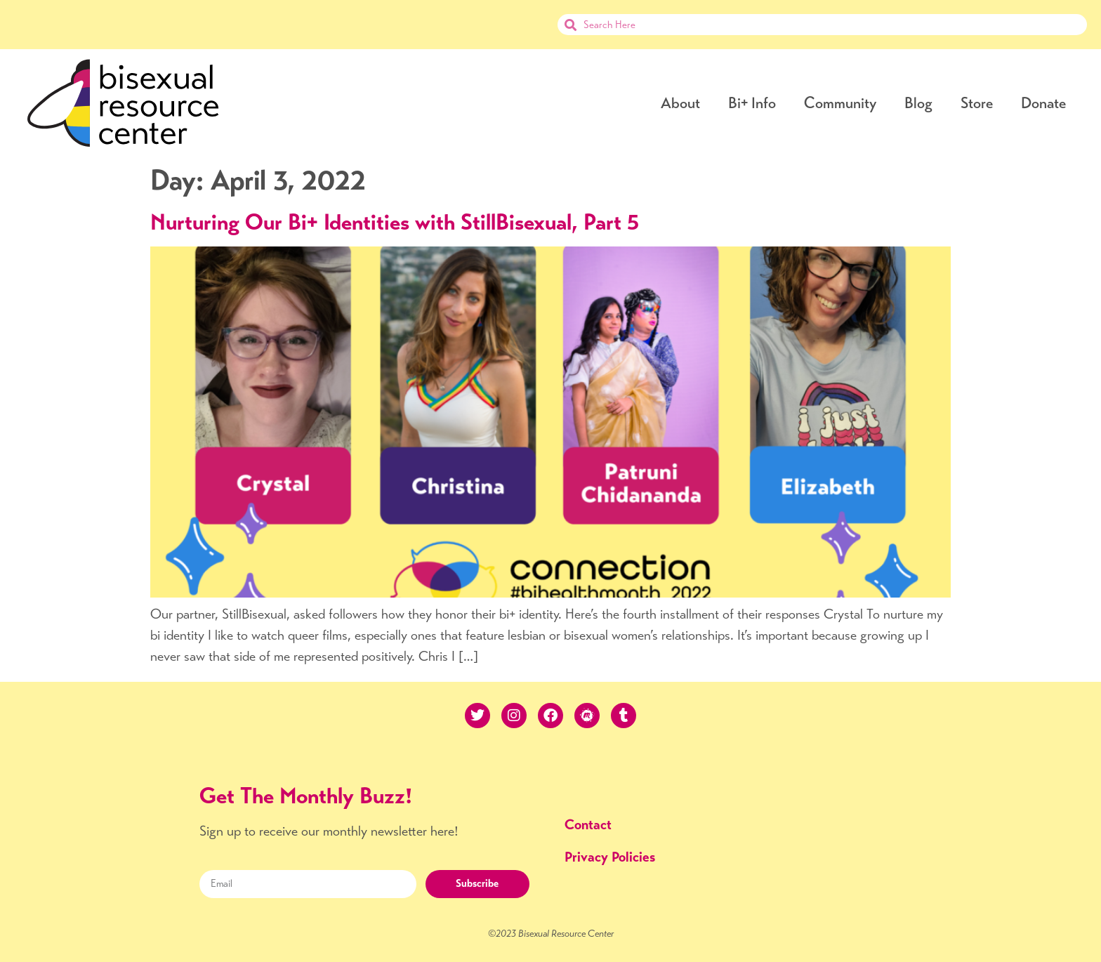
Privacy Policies (610, 857)
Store (977, 102)
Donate (1043, 102)
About (680, 102)
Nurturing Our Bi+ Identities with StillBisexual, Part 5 (394, 222)
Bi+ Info (752, 102)
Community (840, 102)
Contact (588, 824)
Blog (918, 102)
